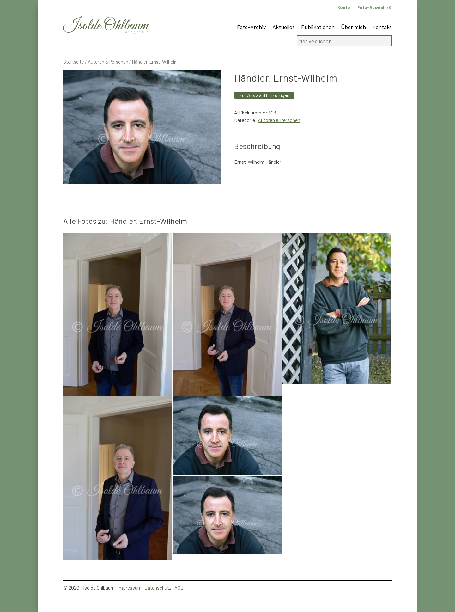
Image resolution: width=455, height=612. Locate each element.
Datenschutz (158, 587)
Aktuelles (283, 27)
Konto (343, 7)
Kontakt (382, 27)
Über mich (353, 27)
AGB (179, 587)
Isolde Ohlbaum (106, 26)
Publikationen (318, 27)
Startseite (73, 61)
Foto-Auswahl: (374, 7)
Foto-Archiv (251, 27)
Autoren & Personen (108, 61)
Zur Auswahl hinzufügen (264, 95)
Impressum (130, 587)
